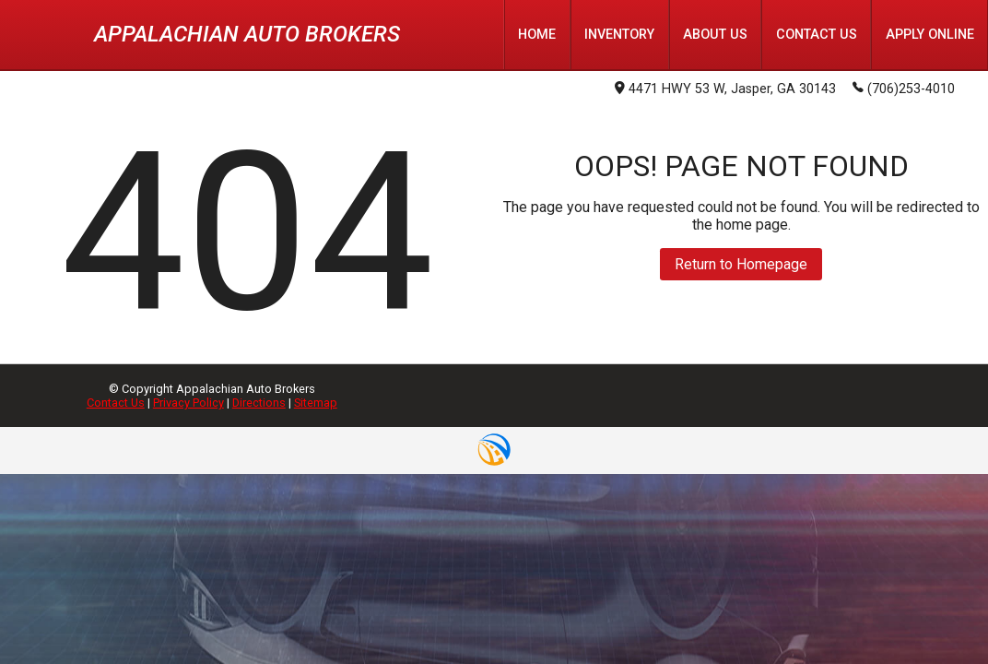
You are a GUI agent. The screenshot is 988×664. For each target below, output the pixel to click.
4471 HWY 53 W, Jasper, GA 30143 (725, 89)
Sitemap (315, 402)
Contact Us (116, 402)
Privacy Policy (188, 402)
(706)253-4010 (904, 87)
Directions (259, 402)
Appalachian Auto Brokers (247, 34)
